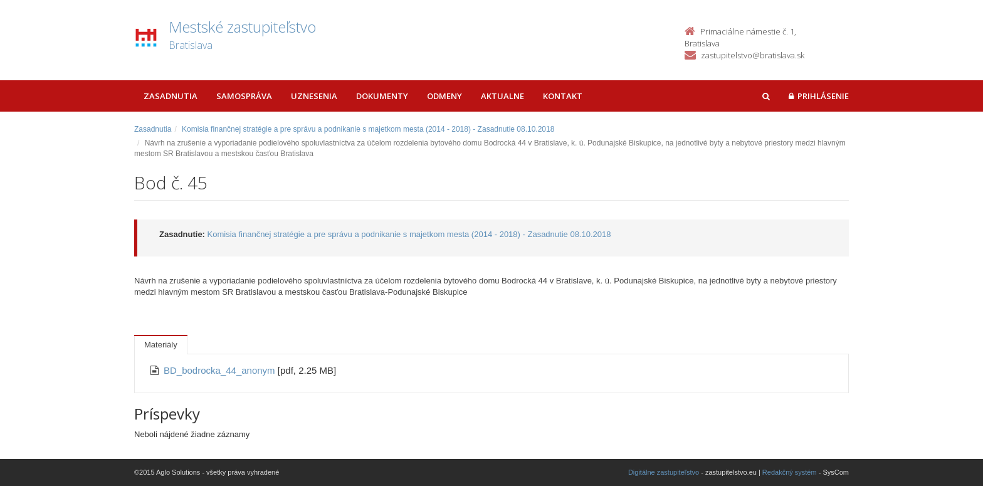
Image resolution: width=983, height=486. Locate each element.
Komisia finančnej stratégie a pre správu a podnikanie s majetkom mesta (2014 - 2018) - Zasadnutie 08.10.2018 (368, 129)
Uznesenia (314, 96)
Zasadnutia (170, 96)
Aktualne (502, 96)
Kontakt (562, 96)
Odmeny (444, 96)
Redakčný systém (789, 472)
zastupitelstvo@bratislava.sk (752, 55)
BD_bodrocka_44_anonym (221, 370)
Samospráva (244, 96)
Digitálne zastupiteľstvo (663, 472)
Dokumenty (382, 96)
